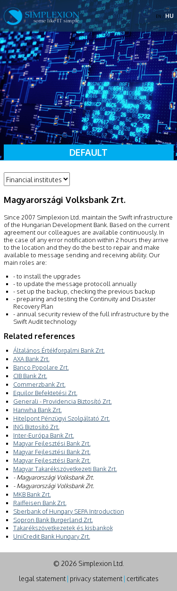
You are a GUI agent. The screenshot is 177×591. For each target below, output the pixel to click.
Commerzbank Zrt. (39, 384)
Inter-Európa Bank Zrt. (43, 435)
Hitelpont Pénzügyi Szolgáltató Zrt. (61, 418)
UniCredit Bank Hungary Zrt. (51, 536)
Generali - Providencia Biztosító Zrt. (62, 401)
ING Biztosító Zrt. (36, 427)
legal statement (42, 578)
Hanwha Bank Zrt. (37, 410)
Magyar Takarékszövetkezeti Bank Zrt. (65, 469)
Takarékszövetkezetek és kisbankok (63, 528)
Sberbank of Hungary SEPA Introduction (68, 511)
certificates (142, 578)
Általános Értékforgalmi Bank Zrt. (59, 350)
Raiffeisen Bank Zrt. (40, 503)
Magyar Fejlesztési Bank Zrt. (52, 443)
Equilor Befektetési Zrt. (45, 393)
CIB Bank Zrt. (30, 376)
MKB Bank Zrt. (32, 494)
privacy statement (96, 578)
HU (169, 15)
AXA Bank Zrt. (31, 359)
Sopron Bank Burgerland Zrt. (53, 519)
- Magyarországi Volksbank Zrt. (53, 477)
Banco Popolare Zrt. (41, 367)
